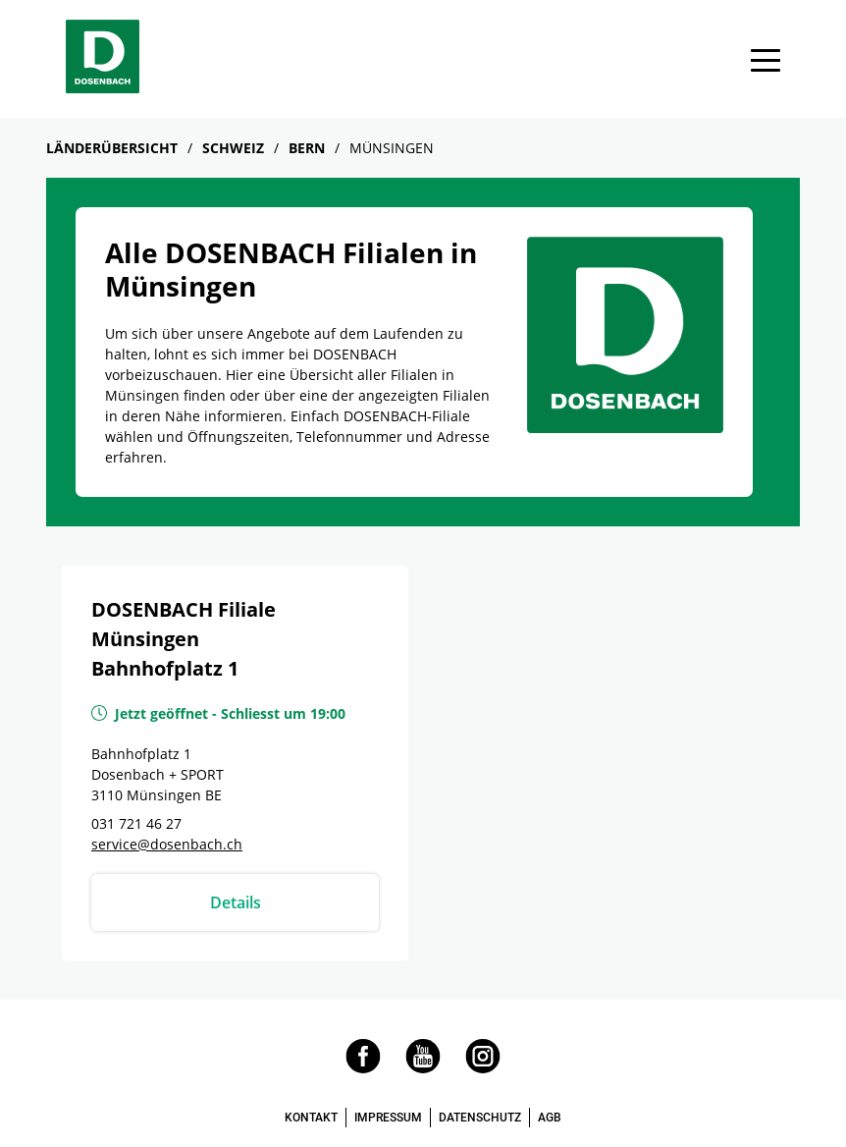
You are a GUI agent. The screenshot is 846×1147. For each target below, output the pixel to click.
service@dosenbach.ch (166, 844)
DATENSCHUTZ (480, 1117)
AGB (549, 1117)
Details (235, 902)
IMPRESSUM (388, 1117)
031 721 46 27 (136, 823)
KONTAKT (311, 1117)
